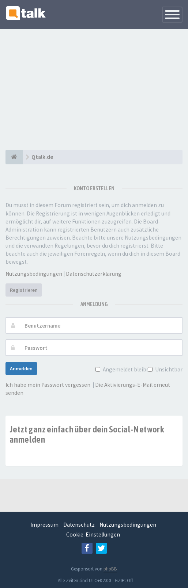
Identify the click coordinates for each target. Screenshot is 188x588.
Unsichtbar (168, 369)
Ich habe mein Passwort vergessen (47, 384)
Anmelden (21, 368)
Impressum (44, 524)
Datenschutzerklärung (93, 273)
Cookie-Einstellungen (93, 534)
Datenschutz (79, 524)
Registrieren (24, 290)
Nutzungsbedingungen (33, 273)
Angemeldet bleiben (127, 369)
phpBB (110, 569)
